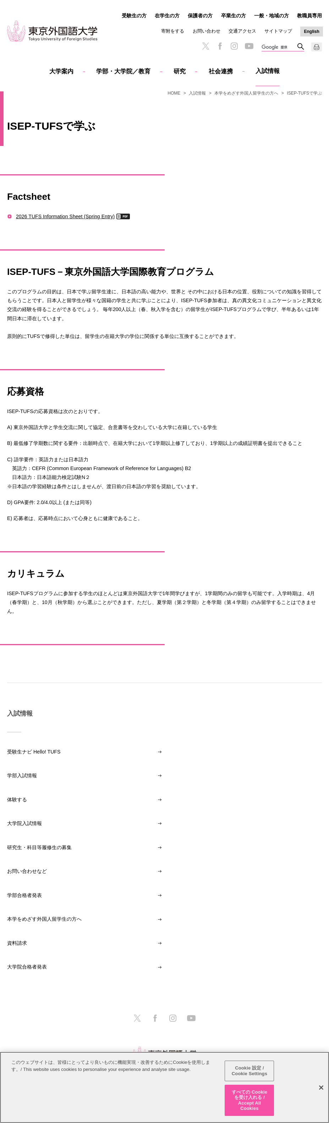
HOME (174, 93)
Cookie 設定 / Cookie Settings (249, 1071)
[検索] (279, 47)
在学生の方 (167, 15)
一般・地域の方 (271, 15)
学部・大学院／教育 (123, 71)
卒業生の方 (233, 15)
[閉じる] (321, 1087)
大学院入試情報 (24, 823)
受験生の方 (134, 15)
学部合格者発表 (24, 895)
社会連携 (221, 71)
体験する (17, 799)
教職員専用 (309, 15)
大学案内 (61, 71)
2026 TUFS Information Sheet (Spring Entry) (65, 216)
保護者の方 (200, 15)
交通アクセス (242, 31)
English (311, 31)
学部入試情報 (22, 775)
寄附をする (172, 31)
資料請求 (17, 943)
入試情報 (268, 71)
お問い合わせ (206, 31)
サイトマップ (278, 31)
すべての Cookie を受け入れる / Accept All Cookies (249, 1100)
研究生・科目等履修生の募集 (39, 847)
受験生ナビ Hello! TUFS (33, 752)
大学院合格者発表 (27, 967)
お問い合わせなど (27, 871)
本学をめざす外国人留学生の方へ (246, 93)
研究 (180, 71)
